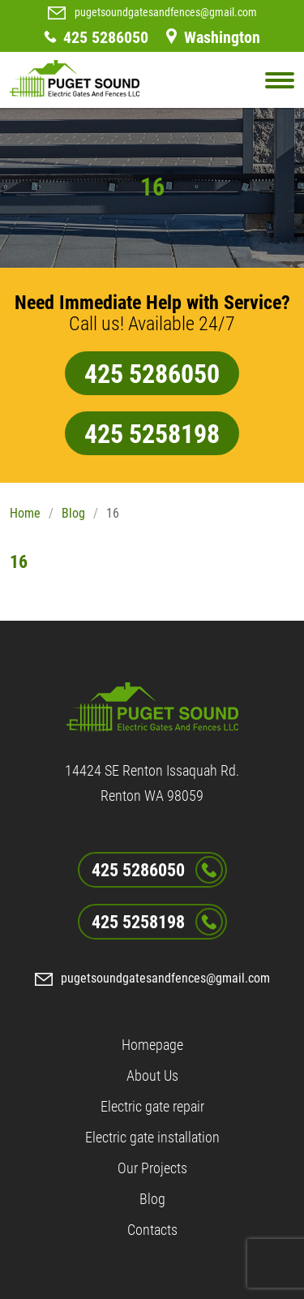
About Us (152, 1075)
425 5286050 (105, 37)
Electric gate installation (152, 1137)
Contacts (152, 1229)
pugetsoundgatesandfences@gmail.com (166, 12)
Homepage (152, 1044)
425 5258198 (152, 434)
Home (25, 513)
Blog (73, 513)
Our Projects (152, 1167)
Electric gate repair (152, 1106)
